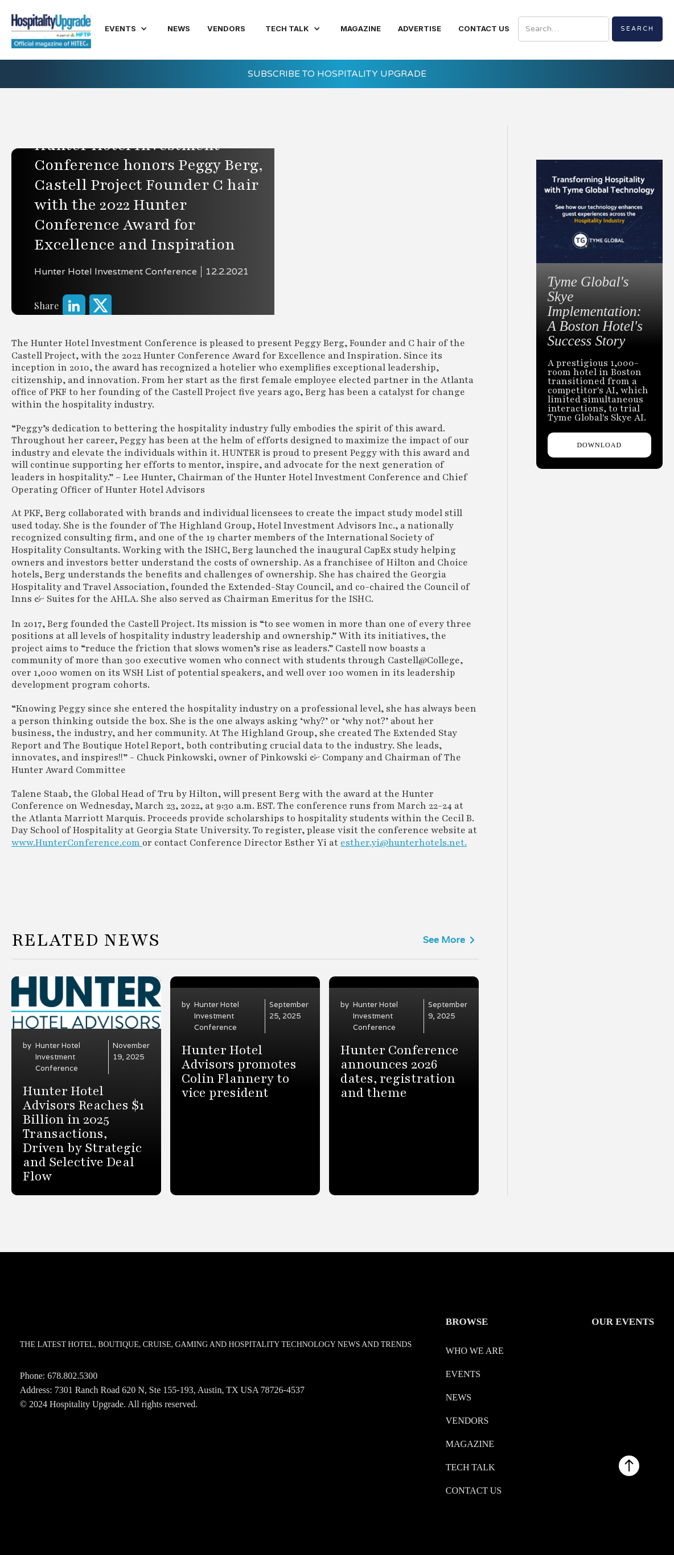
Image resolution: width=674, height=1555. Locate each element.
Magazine (470, 1444)
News (458, 1397)
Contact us (474, 1490)
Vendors (467, 1420)
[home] (51, 29)
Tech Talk (470, 1467)
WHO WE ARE (475, 1351)
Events (463, 1374)
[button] (126, 28)
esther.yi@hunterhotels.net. (403, 843)
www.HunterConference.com (76, 843)
